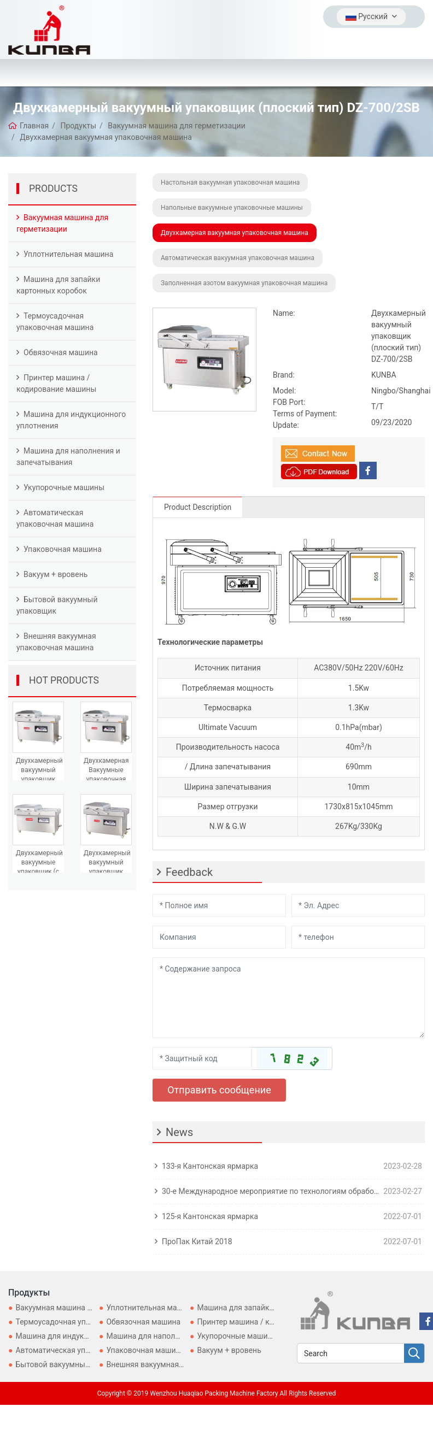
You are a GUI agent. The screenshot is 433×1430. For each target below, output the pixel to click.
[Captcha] (202, 1058)
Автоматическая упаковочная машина (54, 518)
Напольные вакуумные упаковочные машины (232, 207)
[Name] (219, 905)
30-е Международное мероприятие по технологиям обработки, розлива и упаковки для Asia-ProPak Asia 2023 (270, 1191)
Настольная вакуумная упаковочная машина (230, 182)
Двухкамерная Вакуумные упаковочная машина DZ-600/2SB (106, 779)
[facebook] (368, 470)
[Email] (358, 905)
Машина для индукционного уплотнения (71, 420)
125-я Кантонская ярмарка (210, 1216)
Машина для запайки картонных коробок (58, 285)
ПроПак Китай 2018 (197, 1241)
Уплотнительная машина (68, 254)
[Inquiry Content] (289, 997)
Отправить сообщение (219, 1090)
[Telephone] (358, 937)
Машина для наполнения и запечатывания (68, 456)
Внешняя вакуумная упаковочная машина (56, 642)
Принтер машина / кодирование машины (56, 383)
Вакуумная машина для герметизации (62, 223)
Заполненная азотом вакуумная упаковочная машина (244, 283)
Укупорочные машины (64, 487)
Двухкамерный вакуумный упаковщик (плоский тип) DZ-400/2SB (39, 779)
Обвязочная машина (61, 352)
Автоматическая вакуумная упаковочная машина (237, 258)
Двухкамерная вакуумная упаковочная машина (234, 233)
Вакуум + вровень (55, 574)
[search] (414, 1354)
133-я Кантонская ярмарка (210, 1166)
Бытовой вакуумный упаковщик (57, 605)
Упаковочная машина (63, 549)
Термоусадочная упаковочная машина (54, 321)
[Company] (219, 937)
